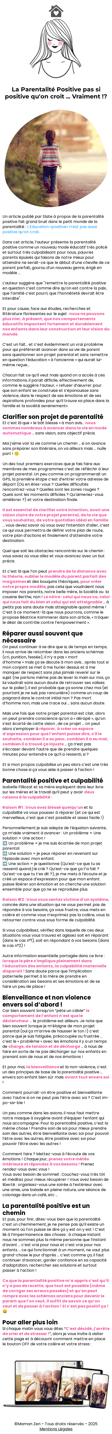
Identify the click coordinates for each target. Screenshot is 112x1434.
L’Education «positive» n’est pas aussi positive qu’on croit (49, 229)
